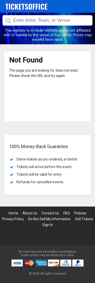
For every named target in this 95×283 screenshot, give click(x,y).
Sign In (47, 225)
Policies (80, 213)
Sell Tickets (84, 219)
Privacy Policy (13, 219)
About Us (30, 213)
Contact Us (50, 213)
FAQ (66, 213)
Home (13, 213)
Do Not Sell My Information (49, 219)
